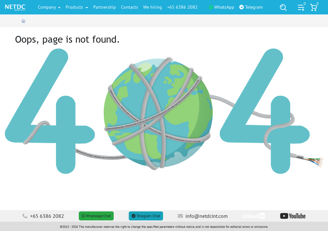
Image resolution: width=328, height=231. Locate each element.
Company (47, 7)
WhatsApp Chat (96, 215)
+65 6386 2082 (182, 7)
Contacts (129, 7)
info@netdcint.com (203, 216)
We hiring (152, 7)
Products (75, 7)
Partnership (104, 7)
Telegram (251, 7)
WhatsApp (221, 7)
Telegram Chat (146, 215)
